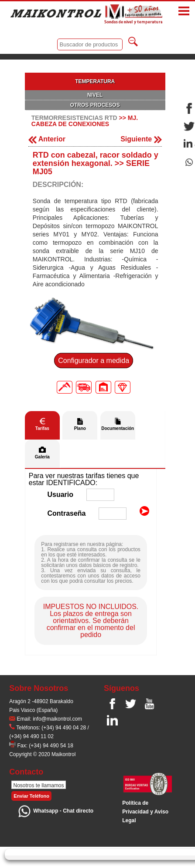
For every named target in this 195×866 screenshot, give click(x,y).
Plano (80, 428)
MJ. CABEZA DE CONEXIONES (84, 120)
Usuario (60, 494)
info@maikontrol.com (57, 719)
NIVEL (95, 95)
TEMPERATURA (95, 81)
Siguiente (140, 139)
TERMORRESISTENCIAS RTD (74, 117)
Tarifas (42, 428)
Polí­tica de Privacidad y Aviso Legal (145, 812)
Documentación (117, 428)
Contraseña (66, 513)
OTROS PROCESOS (95, 105)
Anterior (46, 139)
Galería (42, 456)
